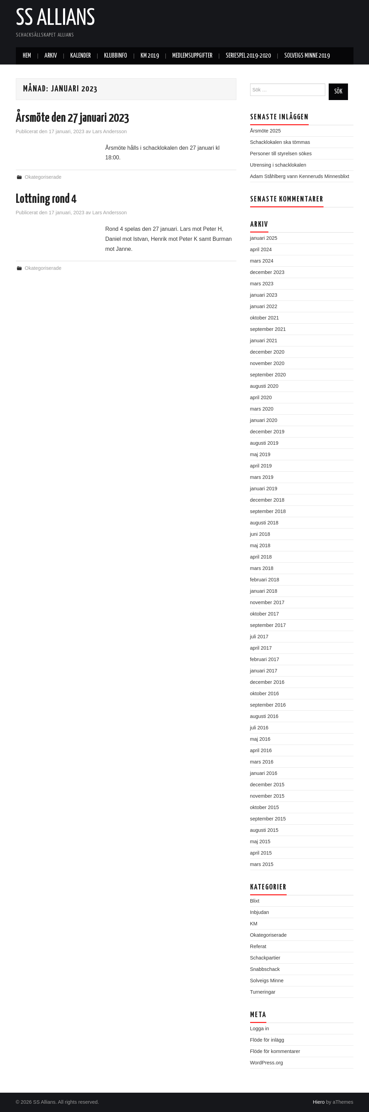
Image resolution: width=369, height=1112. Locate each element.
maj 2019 (260, 454)
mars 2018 (262, 568)
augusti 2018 (264, 522)
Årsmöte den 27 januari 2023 (72, 118)
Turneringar (263, 992)
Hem (27, 56)
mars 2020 (262, 409)
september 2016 (268, 705)
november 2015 (267, 796)
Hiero (319, 1102)
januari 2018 (263, 591)
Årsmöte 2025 (265, 131)
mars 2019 (262, 477)
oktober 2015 (264, 807)
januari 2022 (263, 306)
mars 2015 (262, 864)
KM (254, 923)
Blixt (254, 901)
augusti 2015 (264, 830)
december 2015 (267, 784)
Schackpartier (265, 958)
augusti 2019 (264, 443)
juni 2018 (260, 534)
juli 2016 (259, 727)
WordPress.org (266, 1062)
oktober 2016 (264, 693)
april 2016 (261, 750)
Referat (258, 946)
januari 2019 (263, 488)
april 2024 (261, 249)
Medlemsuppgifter (192, 56)
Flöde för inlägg (267, 1040)
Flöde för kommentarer (275, 1051)
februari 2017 (264, 659)
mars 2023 (262, 283)
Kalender (80, 56)
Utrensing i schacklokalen (278, 165)
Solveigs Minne (267, 980)
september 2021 (268, 329)
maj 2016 (260, 739)
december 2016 (267, 682)
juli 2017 (259, 636)
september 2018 (268, 511)
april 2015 (261, 853)
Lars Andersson (109, 131)
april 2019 (261, 466)
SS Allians (55, 19)
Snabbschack (265, 969)
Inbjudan (259, 912)
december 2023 (267, 272)
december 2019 (267, 431)
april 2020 (261, 397)
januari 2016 (263, 773)
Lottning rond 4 (46, 199)
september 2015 (268, 818)
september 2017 (268, 625)
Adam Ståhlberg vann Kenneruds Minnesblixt (299, 176)
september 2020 (268, 374)
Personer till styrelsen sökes (281, 153)
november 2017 (267, 602)
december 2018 (267, 500)
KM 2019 (150, 56)
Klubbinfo (115, 56)
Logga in (259, 1028)
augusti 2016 (264, 716)
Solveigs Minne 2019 (307, 56)
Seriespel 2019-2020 (248, 56)
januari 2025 (263, 238)
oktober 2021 (264, 318)
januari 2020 (263, 420)
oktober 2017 (264, 614)
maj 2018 (260, 545)
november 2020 (267, 363)
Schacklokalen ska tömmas (280, 142)
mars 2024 (262, 261)
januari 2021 (263, 340)
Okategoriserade (43, 177)
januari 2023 (263, 295)
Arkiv (50, 56)
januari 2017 (263, 670)
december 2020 (267, 352)
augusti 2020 (264, 386)
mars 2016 (262, 762)
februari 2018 (264, 579)
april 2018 (261, 557)
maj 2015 (260, 841)
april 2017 (261, 648)
